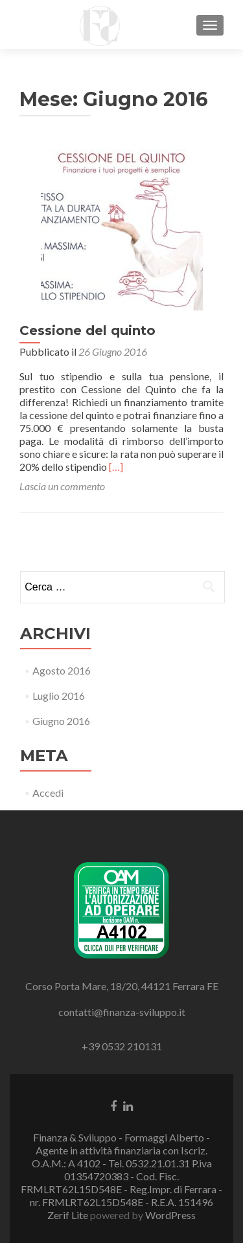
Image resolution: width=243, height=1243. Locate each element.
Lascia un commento (62, 486)
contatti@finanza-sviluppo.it (121, 1012)
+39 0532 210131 (122, 1046)
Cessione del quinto (87, 330)
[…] (116, 466)
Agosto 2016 (61, 670)
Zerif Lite (68, 1215)
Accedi (48, 792)
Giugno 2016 (61, 721)
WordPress (170, 1215)
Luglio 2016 (58, 695)
